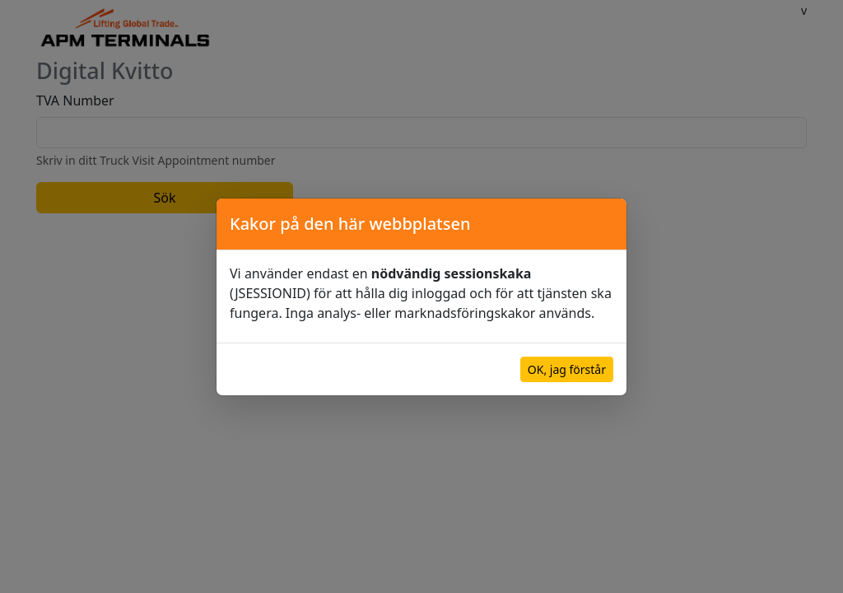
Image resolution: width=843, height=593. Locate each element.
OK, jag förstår (567, 369)
